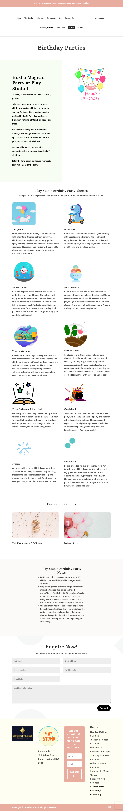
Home (19, 17)
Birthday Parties (46, 27)
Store (80, 27)
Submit (104, 708)
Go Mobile (60, 27)
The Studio (29, 17)
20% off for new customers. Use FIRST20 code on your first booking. (61, 3)
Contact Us (70, 17)
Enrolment (52, 17)
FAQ (61, 17)
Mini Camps (98, 17)
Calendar (41, 17)
